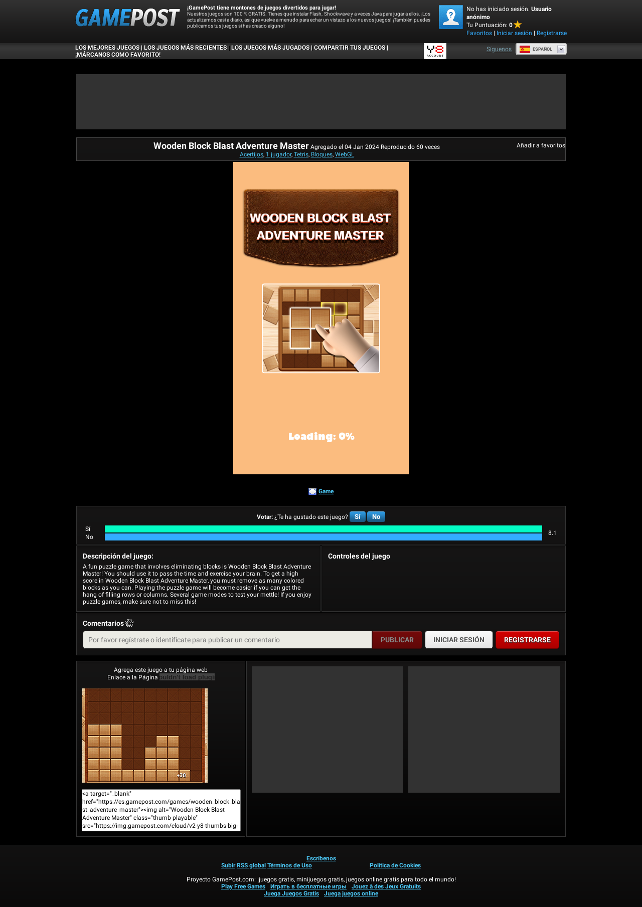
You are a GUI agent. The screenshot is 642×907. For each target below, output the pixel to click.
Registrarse (552, 33)
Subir (228, 865)
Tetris (301, 154)
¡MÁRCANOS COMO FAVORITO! (117, 54)
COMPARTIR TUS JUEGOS (349, 47)
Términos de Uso (289, 865)
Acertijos (251, 154)
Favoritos (479, 33)
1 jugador (278, 154)
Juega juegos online (351, 893)
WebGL (344, 154)
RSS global (251, 865)
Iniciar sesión (514, 33)
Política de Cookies (395, 865)
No (376, 516)
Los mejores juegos (107, 47)
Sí (358, 516)
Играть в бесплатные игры (308, 886)
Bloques (322, 154)
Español (535, 49)
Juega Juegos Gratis (291, 893)
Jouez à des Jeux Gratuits (386, 886)
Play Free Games (243, 886)
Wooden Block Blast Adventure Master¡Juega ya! (145, 735)
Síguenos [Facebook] (499, 49)
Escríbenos (321, 858)
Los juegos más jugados (270, 47)
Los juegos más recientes (185, 47)
